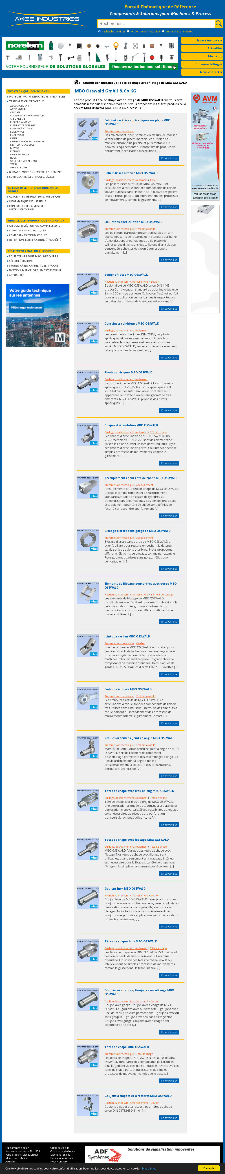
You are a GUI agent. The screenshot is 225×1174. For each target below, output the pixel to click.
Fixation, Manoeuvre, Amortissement (35, 270)
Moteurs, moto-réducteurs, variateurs (37, 96)
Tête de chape (158, 432)
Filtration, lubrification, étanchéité (35, 240)
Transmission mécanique (26, 101)
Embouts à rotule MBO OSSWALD (128, 689)
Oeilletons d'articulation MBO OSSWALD (133, 222)
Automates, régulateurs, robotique (34, 196)
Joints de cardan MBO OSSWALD (127, 636)
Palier (153, 180)
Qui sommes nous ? (17, 1147)
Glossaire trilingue (208, 64)
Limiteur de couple (22, 144)
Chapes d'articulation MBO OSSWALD (131, 425)
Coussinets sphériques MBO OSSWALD (132, 323)
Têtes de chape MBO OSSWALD (127, 1047)
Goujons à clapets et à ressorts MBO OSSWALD (138, 1096)
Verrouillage (18, 167)
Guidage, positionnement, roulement (35, 172)
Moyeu (14, 148)
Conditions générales (62, 1151)
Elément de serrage (22, 125)
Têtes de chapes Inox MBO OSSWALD (131, 941)
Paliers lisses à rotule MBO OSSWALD (131, 173)
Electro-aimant (20, 122)
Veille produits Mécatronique (22, 1154)
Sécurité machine (21, 261)
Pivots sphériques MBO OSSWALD (128, 372)
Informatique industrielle (27, 201)
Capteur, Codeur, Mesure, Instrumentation (26, 207)
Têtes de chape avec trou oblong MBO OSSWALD (139, 791)
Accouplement (19, 105)
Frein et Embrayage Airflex (27, 141)
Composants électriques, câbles (31, 176)
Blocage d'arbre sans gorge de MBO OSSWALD (138, 531)
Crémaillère (17, 118)
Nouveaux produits (16, 1151)
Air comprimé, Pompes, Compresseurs (34, 225)
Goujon (155, 895)
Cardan (15, 112)
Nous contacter (211, 72)
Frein (13, 138)
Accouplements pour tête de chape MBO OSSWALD (141, 478)
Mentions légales (60, 1154)
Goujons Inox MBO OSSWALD (125, 889)
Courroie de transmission (27, 115)
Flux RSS (35, 1151)
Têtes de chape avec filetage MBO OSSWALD (137, 840)
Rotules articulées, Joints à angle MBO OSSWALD (140, 738)
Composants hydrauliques (27, 230)
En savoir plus (169, 158)
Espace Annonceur (209, 40)
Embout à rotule (21, 128)
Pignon (15, 151)
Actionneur (18, 109)
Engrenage (17, 135)
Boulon (155, 281)
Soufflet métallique (23, 161)
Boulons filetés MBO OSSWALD (126, 275)
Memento (215, 56)
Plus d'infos (149, 1168)
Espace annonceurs (61, 1158)
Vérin (13, 164)
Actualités (215, 48)
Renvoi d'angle (19, 154)
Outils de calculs (59, 1147)
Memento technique (17, 1158)
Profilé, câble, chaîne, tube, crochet (34, 265)
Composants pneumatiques (28, 235)
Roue (13, 157)
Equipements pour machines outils (33, 256)
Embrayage (17, 131)
